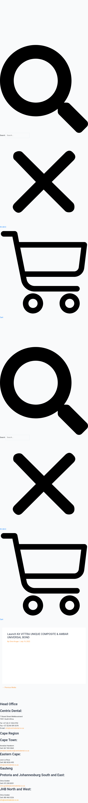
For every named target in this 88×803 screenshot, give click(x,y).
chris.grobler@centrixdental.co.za (12, 786)
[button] (44, 89)
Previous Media (9, 687)
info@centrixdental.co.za (14, 728)
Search (2, 135)
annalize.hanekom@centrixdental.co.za (14, 751)
